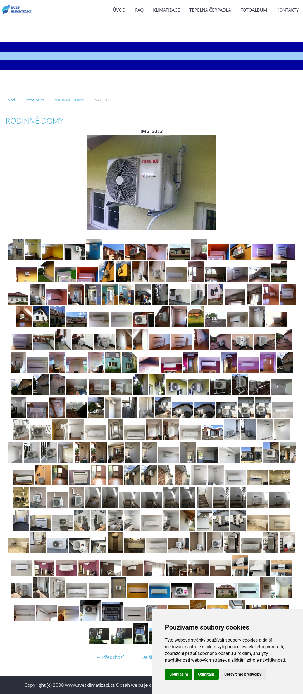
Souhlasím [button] (179, 674)
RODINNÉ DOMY (68, 100)
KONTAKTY (287, 10)
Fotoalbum (253, 10)
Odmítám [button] (206, 674)
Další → (150, 657)
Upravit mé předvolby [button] (242, 674)
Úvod (119, 10)
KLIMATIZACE (166, 10)
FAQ (139, 10)
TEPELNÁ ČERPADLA (210, 10)
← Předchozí (110, 657)
